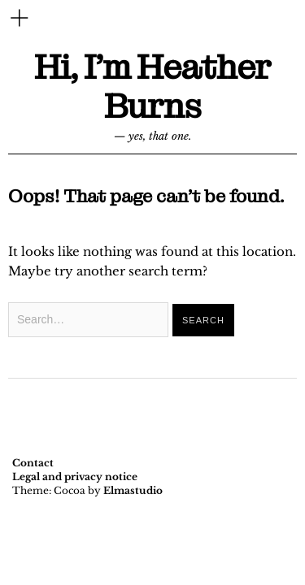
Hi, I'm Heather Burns (152, 87)
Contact (33, 463)
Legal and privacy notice (74, 476)
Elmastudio (133, 490)
